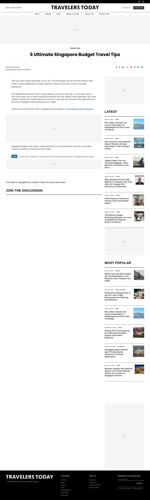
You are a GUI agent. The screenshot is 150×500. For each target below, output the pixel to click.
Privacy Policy (94, 487)
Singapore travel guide (83, 156)
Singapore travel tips (64, 156)
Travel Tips (75, 48)
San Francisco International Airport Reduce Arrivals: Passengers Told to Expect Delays (118, 145)
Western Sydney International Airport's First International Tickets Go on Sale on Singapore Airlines (118, 372)
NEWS (37, 14)
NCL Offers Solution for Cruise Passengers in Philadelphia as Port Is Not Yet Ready (117, 126)
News (117, 119)
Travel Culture (120, 290)
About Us (92, 480)
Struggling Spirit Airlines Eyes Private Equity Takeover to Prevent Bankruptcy (116, 353)
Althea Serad (14, 67)
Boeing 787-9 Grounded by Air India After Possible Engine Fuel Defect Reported (117, 334)
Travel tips (23, 156)
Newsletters (126, 8)
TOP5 (58, 14)
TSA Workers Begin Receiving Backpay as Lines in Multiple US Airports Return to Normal (118, 218)
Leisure (63, 485)
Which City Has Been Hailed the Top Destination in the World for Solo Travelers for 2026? (118, 277)
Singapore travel (46, 156)
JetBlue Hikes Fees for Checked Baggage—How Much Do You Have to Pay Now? (117, 164)
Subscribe (139, 8)
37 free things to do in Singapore (79, 109)
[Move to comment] (142, 67)
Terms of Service (95, 485)
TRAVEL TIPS (89, 14)
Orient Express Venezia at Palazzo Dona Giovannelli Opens (117, 200)
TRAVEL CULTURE (72, 14)
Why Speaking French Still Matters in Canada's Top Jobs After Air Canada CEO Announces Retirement (118, 183)
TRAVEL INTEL (104, 14)
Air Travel (121, 346)
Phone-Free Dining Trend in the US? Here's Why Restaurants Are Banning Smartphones (117, 296)
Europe (117, 271)
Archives (64, 480)
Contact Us (93, 482)
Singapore (33, 156)
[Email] (138, 67)
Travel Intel (64, 495)
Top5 (62, 487)
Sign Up (139, 483)
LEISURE (48, 14)
